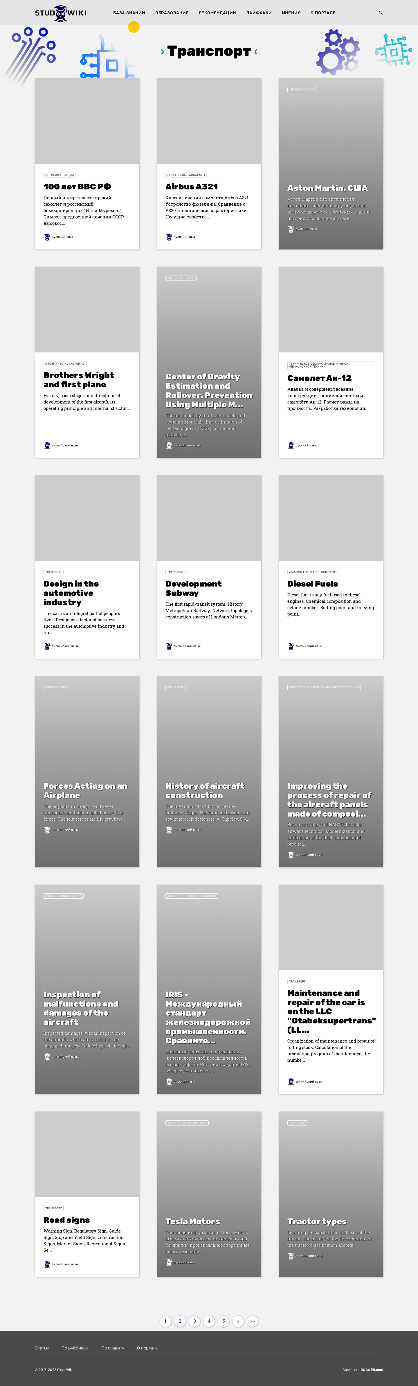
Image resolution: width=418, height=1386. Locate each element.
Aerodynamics (56, 687)
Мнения (291, 12)
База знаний (129, 12)
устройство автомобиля (187, 1123)
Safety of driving (181, 278)
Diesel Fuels (312, 584)
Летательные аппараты (186, 175)
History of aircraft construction (205, 790)
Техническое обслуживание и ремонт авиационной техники (319, 365)
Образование (172, 12)
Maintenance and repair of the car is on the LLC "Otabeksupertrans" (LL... (331, 1011)
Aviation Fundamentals (63, 896)
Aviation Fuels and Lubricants (313, 572)
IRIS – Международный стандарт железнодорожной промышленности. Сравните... (208, 1018)
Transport (53, 572)
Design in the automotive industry (71, 593)
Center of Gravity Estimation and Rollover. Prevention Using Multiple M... (209, 390)
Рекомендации (218, 12)
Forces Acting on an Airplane (85, 790)
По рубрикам (75, 1348)
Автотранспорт (301, 89)
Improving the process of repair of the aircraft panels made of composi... (329, 800)
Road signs (67, 1220)
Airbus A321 (191, 186)
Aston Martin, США (327, 188)
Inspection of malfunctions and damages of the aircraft (81, 1008)
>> (252, 1321)
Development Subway (193, 588)
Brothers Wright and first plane (79, 379)
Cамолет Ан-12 (319, 378)
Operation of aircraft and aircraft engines (324, 687)
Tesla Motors (192, 1221)
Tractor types (317, 1221)
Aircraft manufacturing (65, 364)
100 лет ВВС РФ (77, 186)
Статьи (42, 1348)
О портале (323, 12)
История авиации (59, 175)
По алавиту (112, 1348)
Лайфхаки (259, 12)
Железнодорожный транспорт (192, 896)
